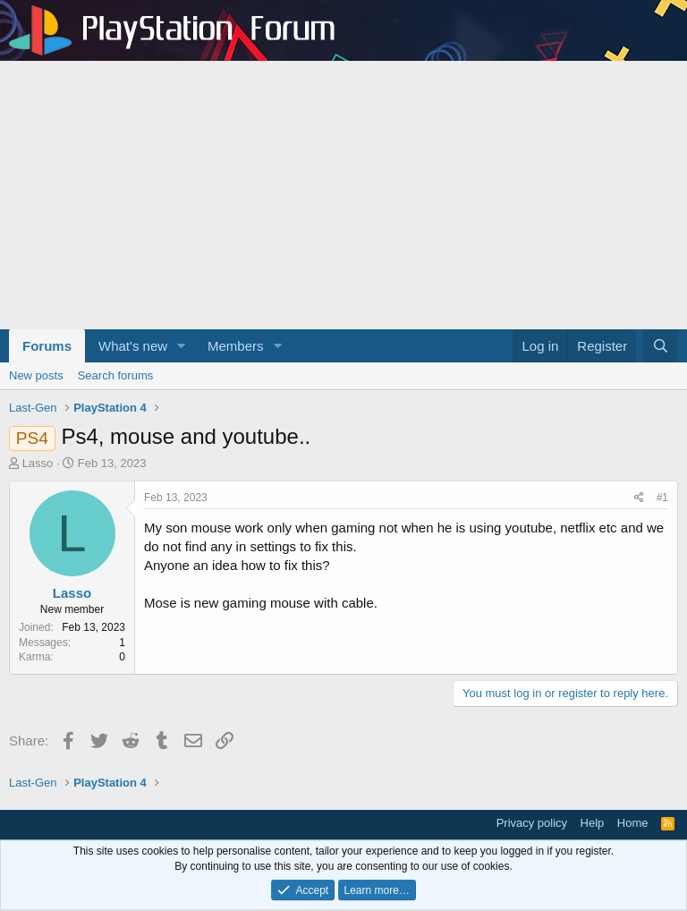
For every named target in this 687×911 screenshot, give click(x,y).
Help (593, 823)
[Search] (660, 345)
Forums (47, 345)
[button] (181, 345)
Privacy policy (531, 823)
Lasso (38, 463)
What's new (132, 345)
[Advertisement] (343, 195)
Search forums (116, 375)
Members (236, 345)
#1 (662, 497)
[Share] (639, 498)
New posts (36, 375)
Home (633, 823)
